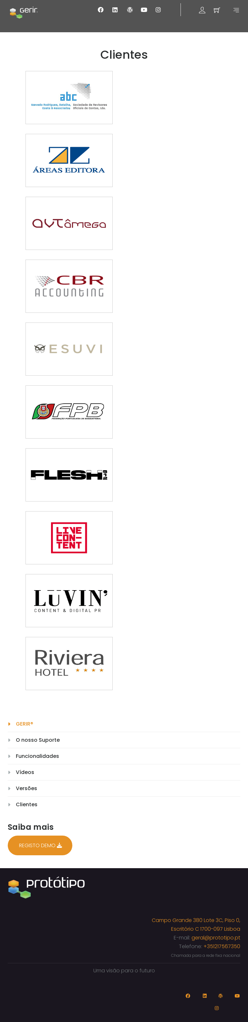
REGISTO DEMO (40, 845)
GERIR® (24, 724)
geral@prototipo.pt (215, 937)
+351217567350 (221, 946)
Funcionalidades (37, 756)
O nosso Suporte (38, 740)
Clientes (26, 804)
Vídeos (25, 772)
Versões (26, 788)
